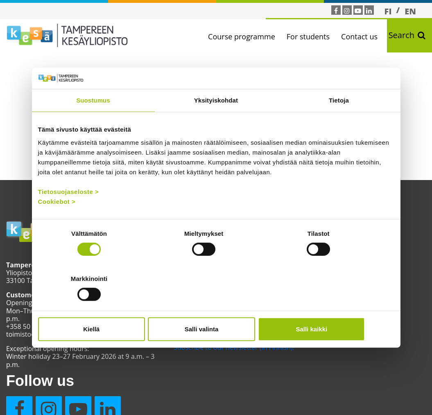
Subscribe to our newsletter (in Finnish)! (210, 359)
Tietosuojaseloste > (68, 214)
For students (310, 36)
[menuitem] (388, 11)
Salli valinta (216, 306)
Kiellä (96, 306)
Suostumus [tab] (93, 122)
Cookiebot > (57, 224)
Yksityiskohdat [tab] (216, 122)
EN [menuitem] (410, 11)
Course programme (243, 36)
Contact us (361, 36)
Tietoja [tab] (339, 122)
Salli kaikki (336, 306)
